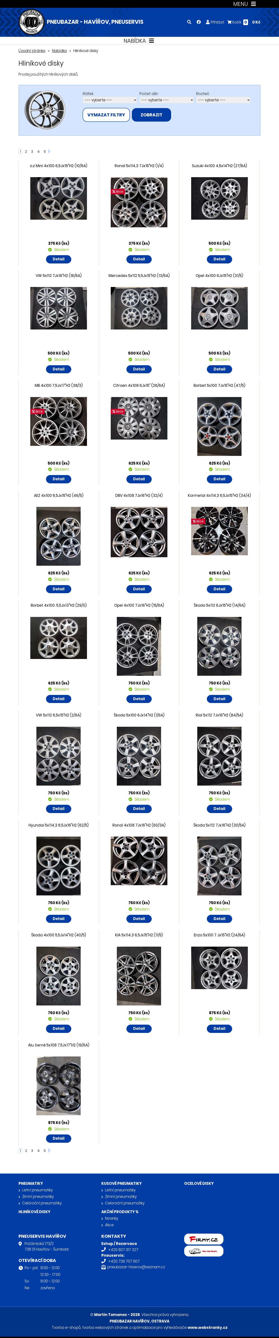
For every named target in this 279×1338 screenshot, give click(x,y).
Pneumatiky (31, 1183)
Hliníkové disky (34, 1211)
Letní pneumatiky (37, 1190)
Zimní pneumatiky (38, 1196)
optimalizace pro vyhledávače (159, 1327)
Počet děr (148, 93)
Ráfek (88, 93)
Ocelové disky (199, 1183)
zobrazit (151, 115)
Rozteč (202, 93)
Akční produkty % (119, 1211)
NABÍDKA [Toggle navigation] (140, 41)
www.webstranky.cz (208, 1327)
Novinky (111, 1218)
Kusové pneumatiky (121, 1183)
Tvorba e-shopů (66, 1327)
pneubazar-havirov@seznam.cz (136, 1267)
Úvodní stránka (32, 50)
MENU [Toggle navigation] (245, 4)
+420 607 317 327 (123, 1249)
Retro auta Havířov (201, 1248)
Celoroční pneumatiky (42, 1203)
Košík (243, 22)
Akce (109, 1225)
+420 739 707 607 (124, 1261)
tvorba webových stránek (105, 1327)
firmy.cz (191, 1236)
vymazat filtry (106, 115)
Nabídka (59, 50)
